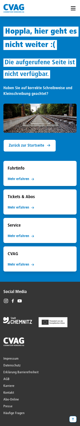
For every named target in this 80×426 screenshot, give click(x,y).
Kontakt (8, 393)
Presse (8, 406)
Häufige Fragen (14, 413)
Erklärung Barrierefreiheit (21, 372)
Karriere (9, 386)
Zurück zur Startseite (30, 145)
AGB (6, 379)
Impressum (11, 358)
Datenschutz (12, 365)
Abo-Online (11, 399)
